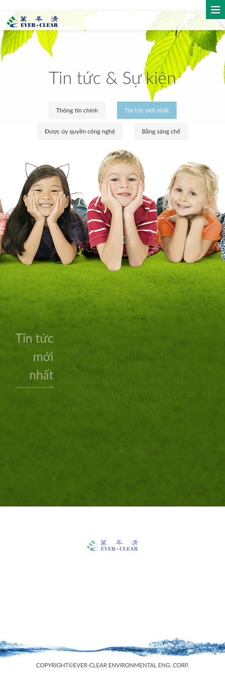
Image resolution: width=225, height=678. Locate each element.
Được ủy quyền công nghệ (80, 131)
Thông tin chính (77, 110)
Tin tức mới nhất (147, 110)
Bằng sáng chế (161, 131)
